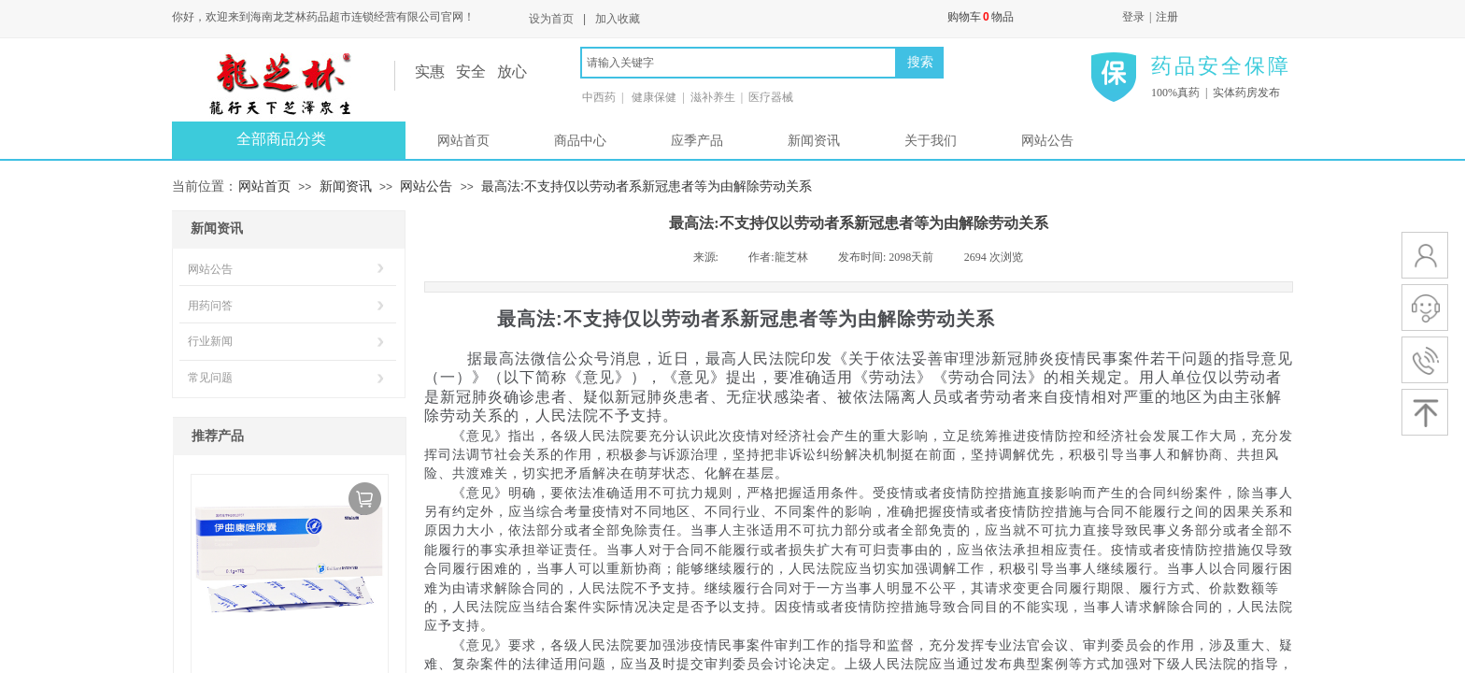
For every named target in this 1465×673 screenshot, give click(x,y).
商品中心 (580, 141)
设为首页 (551, 18)
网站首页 (463, 141)
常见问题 (210, 377)
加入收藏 (617, 18)
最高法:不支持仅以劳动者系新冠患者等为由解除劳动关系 (646, 186)
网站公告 (1047, 141)
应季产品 (697, 141)
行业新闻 (210, 341)
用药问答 (210, 305)
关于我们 (930, 141)
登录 (1133, 16)
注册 (1167, 16)
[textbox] (738, 63)
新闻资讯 (814, 141)
